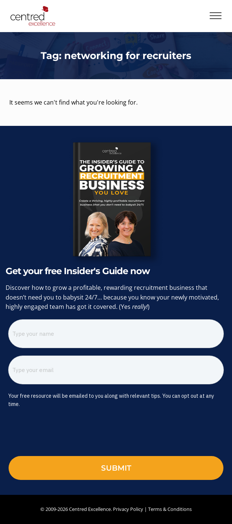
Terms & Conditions (170, 509)
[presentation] (59, 434)
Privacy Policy (128, 509)
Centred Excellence (90, 509)
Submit (116, 467)
